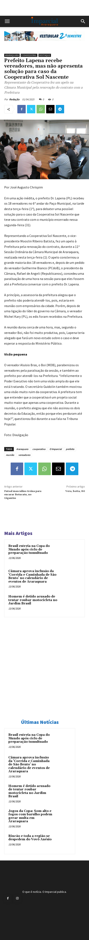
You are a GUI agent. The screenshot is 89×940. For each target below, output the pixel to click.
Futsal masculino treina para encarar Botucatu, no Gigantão (22, 495)
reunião (10, 454)
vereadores (24, 454)
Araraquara (12, 55)
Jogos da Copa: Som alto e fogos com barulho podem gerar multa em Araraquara (30, 816)
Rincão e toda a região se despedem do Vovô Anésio (30, 838)
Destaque (44, 55)
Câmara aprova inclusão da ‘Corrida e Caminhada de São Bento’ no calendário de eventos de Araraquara (32, 576)
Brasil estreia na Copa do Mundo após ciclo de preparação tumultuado (29, 549)
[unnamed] (44, 44)
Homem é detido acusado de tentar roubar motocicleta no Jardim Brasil (32, 600)
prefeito (70, 449)
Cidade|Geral (29, 55)
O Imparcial (56, 449)
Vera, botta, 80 (75, 491)
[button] (7, 21)
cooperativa (38, 449)
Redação (14, 99)
